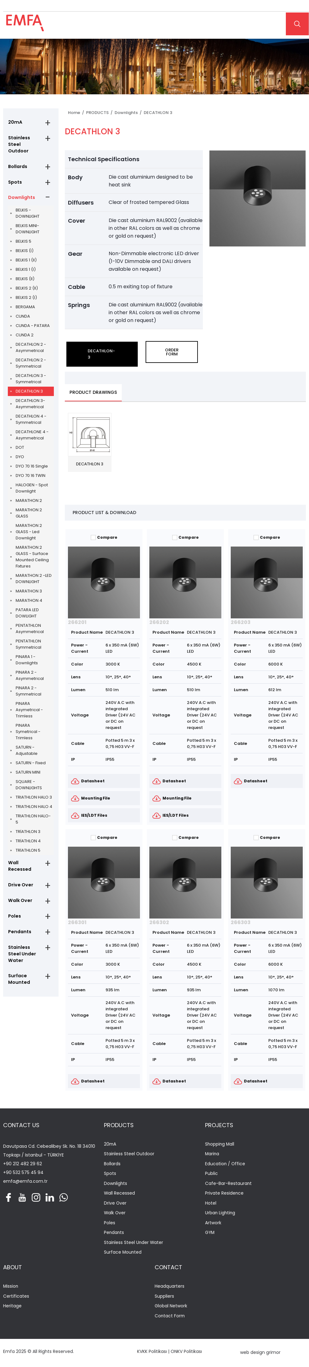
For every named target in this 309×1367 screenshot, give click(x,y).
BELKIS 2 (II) (27, 283)
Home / (77, 113)
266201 (77, 622)
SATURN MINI (28, 767)
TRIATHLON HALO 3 (34, 792)
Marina (212, 1154)
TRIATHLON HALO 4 (34, 802)
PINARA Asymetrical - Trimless (29, 705)
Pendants (19, 922)
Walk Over (19, 890)
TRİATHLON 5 (28, 846)
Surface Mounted (18, 970)
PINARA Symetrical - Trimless (28, 727)
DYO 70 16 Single (32, 461)
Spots (15, 177)
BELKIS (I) (24, 246)
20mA (14, 122)
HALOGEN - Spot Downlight (32, 483)
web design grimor (260, 1354)
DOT (20, 443)
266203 (240, 622)
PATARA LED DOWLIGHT (27, 608)
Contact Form (170, 1317)
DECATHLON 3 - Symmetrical (31, 374)
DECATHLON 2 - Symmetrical (31, 358)
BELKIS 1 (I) (26, 265)
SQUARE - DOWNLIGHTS (29, 780)
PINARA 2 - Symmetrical (28, 686)
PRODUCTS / (100, 113)
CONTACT (168, 1268)
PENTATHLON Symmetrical (28, 639)
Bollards (17, 161)
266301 (77, 922)
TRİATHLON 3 (28, 827)
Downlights (21, 193)
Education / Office (225, 1164)
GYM (210, 1233)
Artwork (213, 1223)
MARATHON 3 (29, 586)
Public (211, 1174)
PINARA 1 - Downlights (27, 655)
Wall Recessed (24, 858)
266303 (240, 922)
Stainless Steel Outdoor (24, 141)
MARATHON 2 (29, 496)
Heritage (12, 1307)
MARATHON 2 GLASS (29, 508)
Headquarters (169, 1287)
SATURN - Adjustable (27, 746)
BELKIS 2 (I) (26, 293)
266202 (159, 622)
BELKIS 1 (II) (26, 255)
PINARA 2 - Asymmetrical (30, 671)
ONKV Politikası (186, 1353)
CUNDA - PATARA (33, 321)
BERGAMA (25, 302)
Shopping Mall (220, 1144)
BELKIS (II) (25, 274)
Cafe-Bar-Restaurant (228, 1184)
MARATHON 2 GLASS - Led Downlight (29, 527)
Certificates (16, 1297)
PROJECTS (219, 1125)
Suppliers (164, 1297)
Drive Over (20, 874)
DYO (20, 452)
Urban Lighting (220, 1214)
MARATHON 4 (29, 596)
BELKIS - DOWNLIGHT (27, 208)
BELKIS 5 (23, 237)
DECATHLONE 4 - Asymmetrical (32, 430)
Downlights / (129, 113)
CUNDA (23, 312)
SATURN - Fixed (31, 758)
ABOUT (12, 1268)
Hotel (210, 1204)
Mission (11, 1287)
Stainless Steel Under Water (21, 944)
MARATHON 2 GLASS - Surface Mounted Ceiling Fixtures (32, 552)
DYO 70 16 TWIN (30, 471)
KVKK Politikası (152, 1353)
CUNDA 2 (24, 330)
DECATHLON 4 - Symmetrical (31, 415)
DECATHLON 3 (29, 386)
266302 (159, 922)
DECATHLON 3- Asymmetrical (30, 399)
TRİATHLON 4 (28, 836)
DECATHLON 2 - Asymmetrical (31, 343)
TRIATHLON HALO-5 (33, 814)
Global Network (171, 1307)
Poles (14, 906)
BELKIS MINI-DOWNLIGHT (27, 224)
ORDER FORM (171, 352)
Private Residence (224, 1194)
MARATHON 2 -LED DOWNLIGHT (34, 574)
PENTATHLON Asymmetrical (30, 624)
